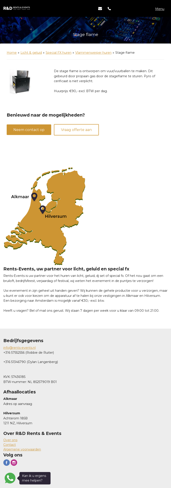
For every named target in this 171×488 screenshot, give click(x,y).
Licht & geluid (31, 53)
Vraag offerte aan (76, 130)
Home (12, 53)
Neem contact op (29, 130)
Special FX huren (58, 53)
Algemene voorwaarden (22, 449)
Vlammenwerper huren (93, 53)
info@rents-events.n (19, 348)
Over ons (10, 440)
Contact (9, 445)
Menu (159, 9)
